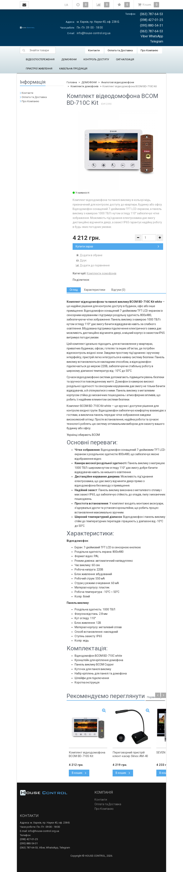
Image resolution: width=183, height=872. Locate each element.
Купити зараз (117, 246)
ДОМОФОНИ (69, 59)
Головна (72, 82)
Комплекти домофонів (84, 86)
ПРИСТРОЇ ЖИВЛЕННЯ (39, 68)
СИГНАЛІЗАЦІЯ (125, 59)
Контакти (94, 50)
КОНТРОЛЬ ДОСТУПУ (96, 59)
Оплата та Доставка (120, 50)
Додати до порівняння (93, 265)
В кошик (79, 772)
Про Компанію (149, 50)
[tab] (74, 289)
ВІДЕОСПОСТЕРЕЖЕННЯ (40, 59)
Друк (81, 260)
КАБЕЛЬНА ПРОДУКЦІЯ (73, 68)
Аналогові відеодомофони (117, 82)
